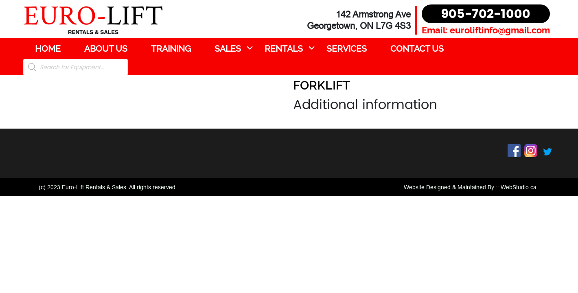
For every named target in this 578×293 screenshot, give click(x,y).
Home (48, 49)
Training (171, 49)
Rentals (284, 49)
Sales (228, 49)
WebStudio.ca (518, 187)
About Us (105, 49)
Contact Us (417, 49)
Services (346, 49)
